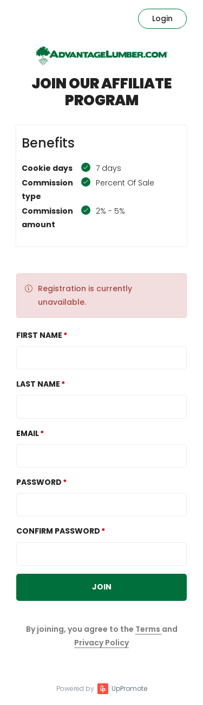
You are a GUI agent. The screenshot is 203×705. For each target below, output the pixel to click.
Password (39, 482)
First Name (39, 335)
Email (27, 433)
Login (162, 18)
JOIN (102, 586)
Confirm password (58, 530)
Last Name (38, 384)
